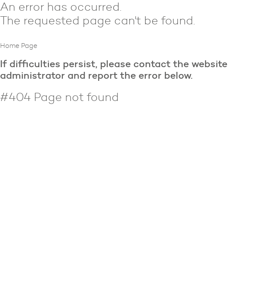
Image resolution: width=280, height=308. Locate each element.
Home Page (18, 45)
